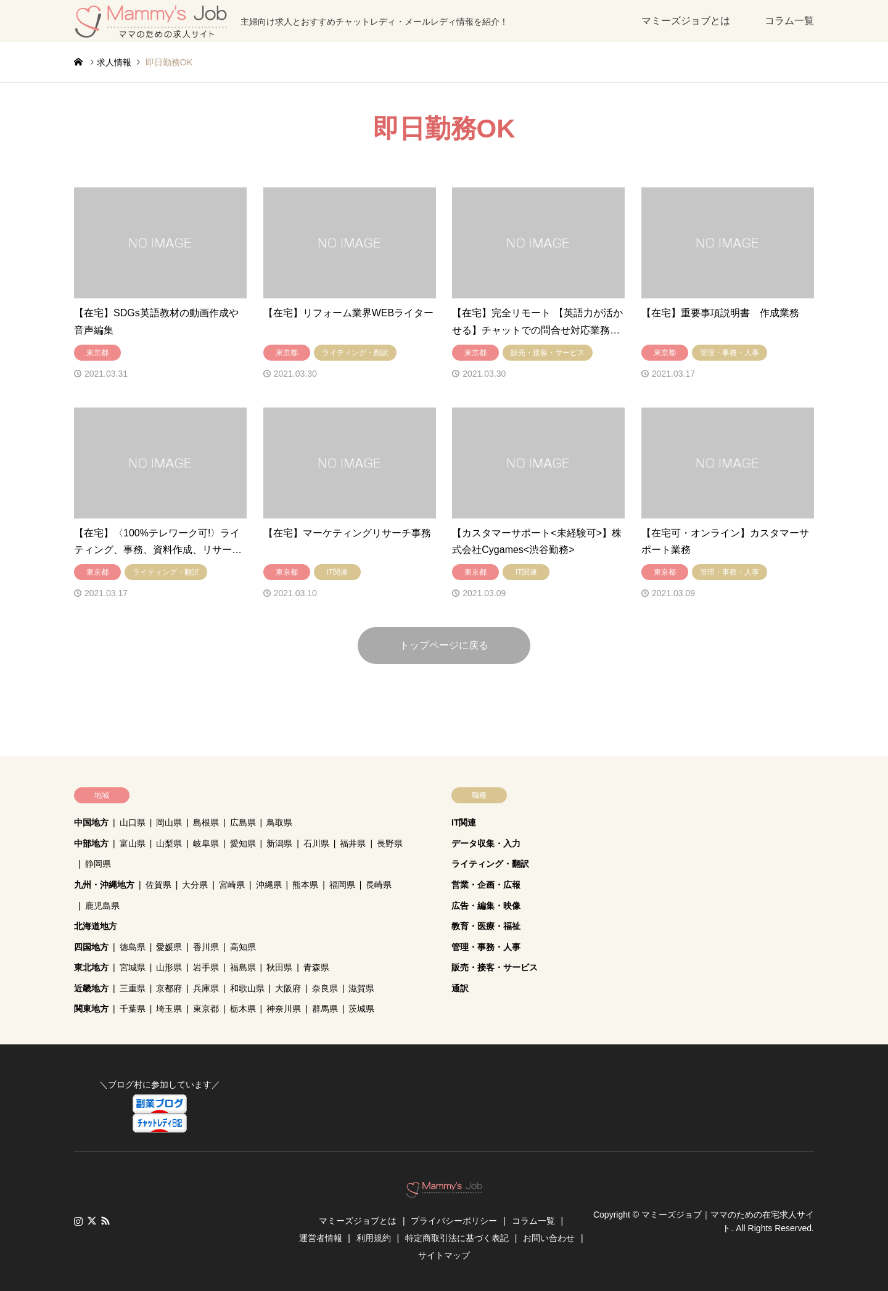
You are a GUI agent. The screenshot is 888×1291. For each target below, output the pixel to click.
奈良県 (325, 988)
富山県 (133, 843)
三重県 (133, 988)
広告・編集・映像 (485, 906)
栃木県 (243, 1009)
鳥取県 (279, 822)
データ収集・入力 (485, 843)
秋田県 (279, 967)
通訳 (460, 988)
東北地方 (91, 967)
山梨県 (169, 843)
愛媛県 (169, 947)
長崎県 (379, 885)
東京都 (206, 1009)
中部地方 (91, 843)
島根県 (206, 822)
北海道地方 (95, 926)
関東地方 (91, 1009)
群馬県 (325, 1009)
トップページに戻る (444, 645)
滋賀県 (361, 988)
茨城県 (361, 1009)
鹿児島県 (102, 906)
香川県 (206, 947)
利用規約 (373, 1238)
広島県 (243, 822)
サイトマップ (444, 1255)
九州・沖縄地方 (104, 885)
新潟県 (279, 843)
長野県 (390, 843)
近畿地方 (91, 988)
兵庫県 (206, 988)
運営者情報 (320, 1238)
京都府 (169, 988)
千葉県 (133, 1009)
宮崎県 (232, 885)
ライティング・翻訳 (490, 864)
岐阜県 (206, 843)
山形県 (169, 967)
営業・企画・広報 (485, 885)
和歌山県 (247, 988)
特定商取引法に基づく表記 (457, 1238)
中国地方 (91, 822)
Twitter (92, 1220)
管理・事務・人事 (485, 947)
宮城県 (133, 967)
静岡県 (98, 864)
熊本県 (305, 885)
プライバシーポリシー (454, 1221)
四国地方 (91, 947)
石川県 (316, 843)
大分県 (195, 885)
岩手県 (206, 967)
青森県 (316, 967)
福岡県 (342, 885)
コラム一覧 (789, 20)
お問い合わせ (549, 1238)
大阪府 (288, 988)
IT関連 (463, 822)
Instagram (78, 1220)
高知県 (243, 947)
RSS (105, 1220)
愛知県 (243, 843)
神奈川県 (283, 1009)
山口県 (133, 822)
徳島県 (133, 947)
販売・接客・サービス (494, 967)
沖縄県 (269, 885)
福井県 (353, 843)
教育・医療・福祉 (485, 926)
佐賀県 (158, 885)
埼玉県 (169, 1009)
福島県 (243, 967)
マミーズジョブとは (685, 20)
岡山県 (169, 822)
